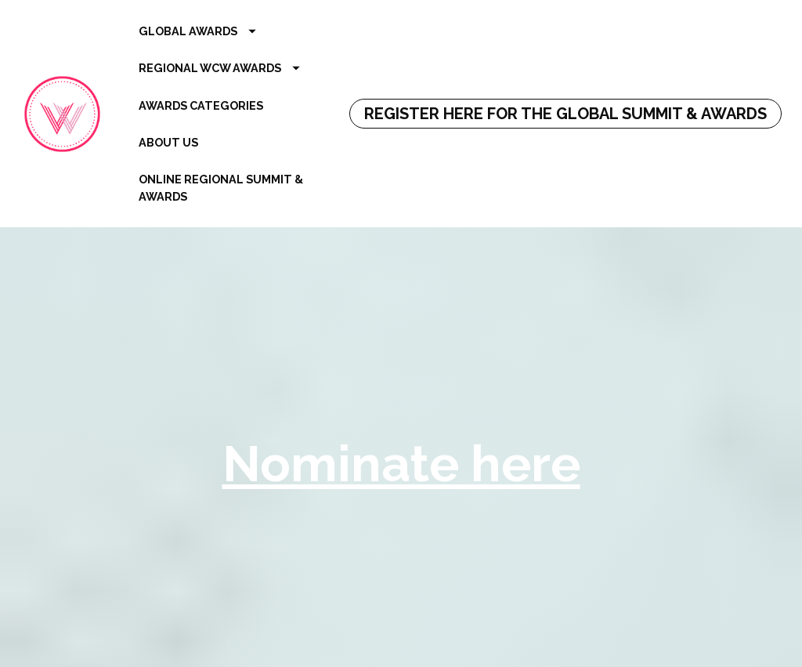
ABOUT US (168, 142)
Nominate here (401, 459)
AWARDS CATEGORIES (201, 105)
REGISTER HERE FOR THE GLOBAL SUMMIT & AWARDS (565, 113)
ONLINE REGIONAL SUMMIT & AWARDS (221, 187)
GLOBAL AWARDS (197, 31)
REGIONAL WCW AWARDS (219, 67)
